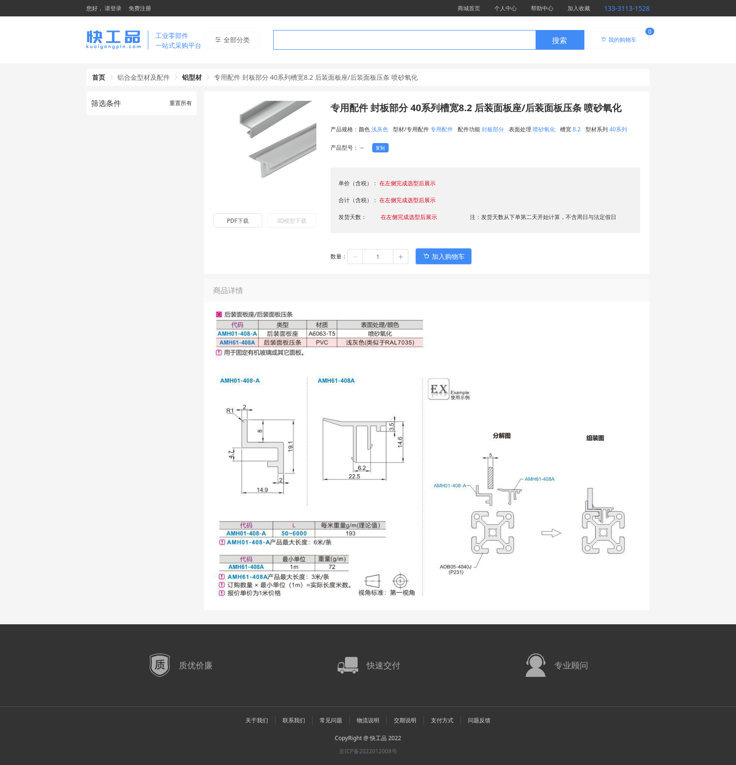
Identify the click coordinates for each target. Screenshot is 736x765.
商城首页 (469, 8)
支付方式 (442, 720)
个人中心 (505, 8)
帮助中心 (542, 8)
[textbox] (405, 40)
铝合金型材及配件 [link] (143, 77)
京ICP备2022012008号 (368, 751)
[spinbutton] (377, 256)
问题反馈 (479, 720)
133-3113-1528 (627, 8)
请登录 (113, 8)
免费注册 (140, 8)
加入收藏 (578, 8)
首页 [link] (98, 77)
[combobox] (428, 40)
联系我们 (294, 720)
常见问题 (331, 720)
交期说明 (405, 720)
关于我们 (256, 720)
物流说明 (368, 720)
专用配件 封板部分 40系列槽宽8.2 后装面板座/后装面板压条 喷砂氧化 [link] (316, 77)
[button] (355, 257)
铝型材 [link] (192, 77)
